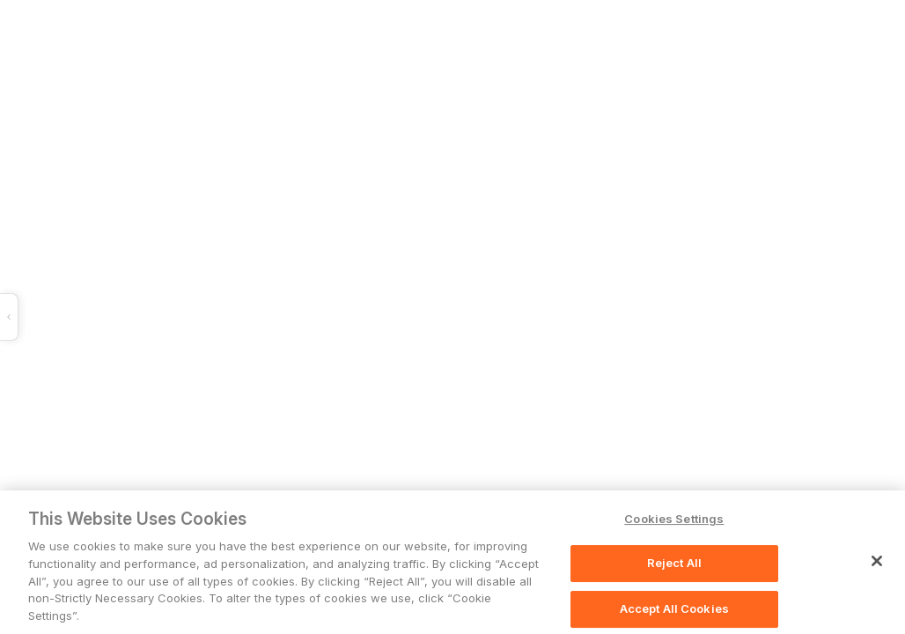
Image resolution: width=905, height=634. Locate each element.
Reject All (674, 564)
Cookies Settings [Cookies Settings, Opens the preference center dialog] (674, 519)
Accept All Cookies (674, 609)
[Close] (876, 561)
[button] (263, 317)
